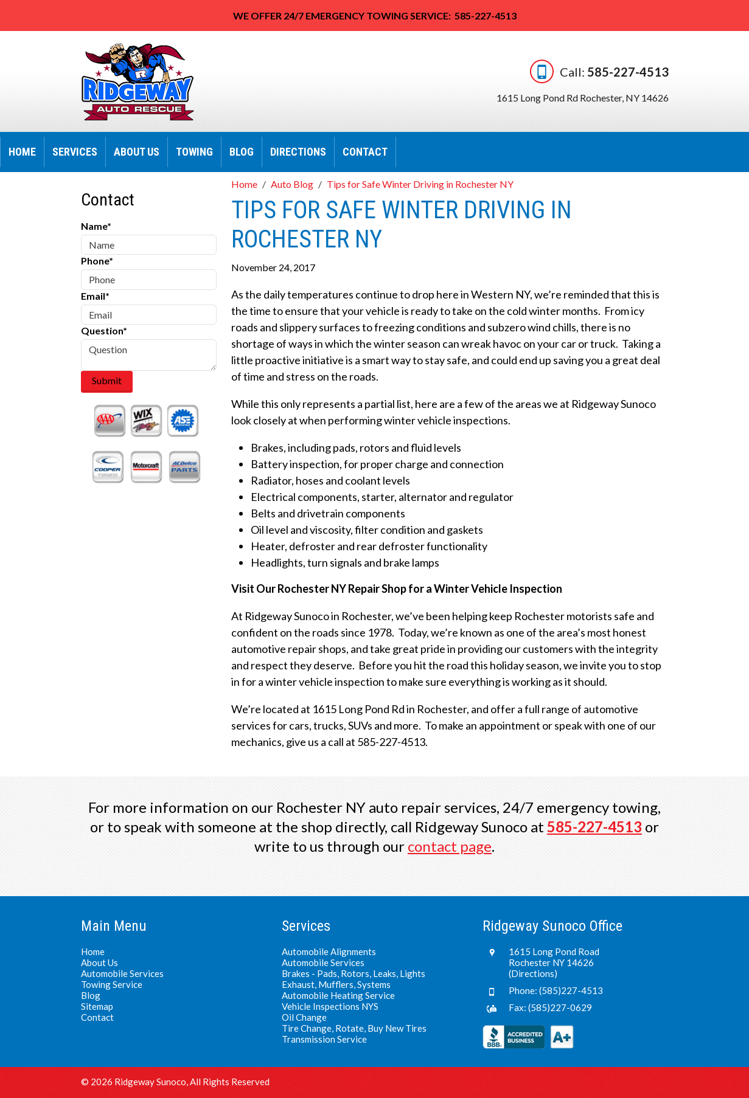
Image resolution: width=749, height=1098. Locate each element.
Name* (96, 226)
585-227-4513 (628, 71)
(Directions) (533, 973)
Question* (104, 330)
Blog (241, 151)
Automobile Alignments (329, 951)
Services (74, 151)
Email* (95, 296)
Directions (298, 151)
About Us (136, 151)
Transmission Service (324, 1039)
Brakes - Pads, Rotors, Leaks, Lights (353, 973)
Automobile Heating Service (338, 995)
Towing (194, 151)
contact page (450, 846)
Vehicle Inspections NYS (330, 1006)
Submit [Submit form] (107, 380)
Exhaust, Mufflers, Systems (336, 984)
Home (22, 151)
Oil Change (304, 1017)
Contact (365, 151)
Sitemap (97, 1006)
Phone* (97, 260)
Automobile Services (122, 973)
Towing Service (111, 984)
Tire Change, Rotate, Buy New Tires (354, 1028)
